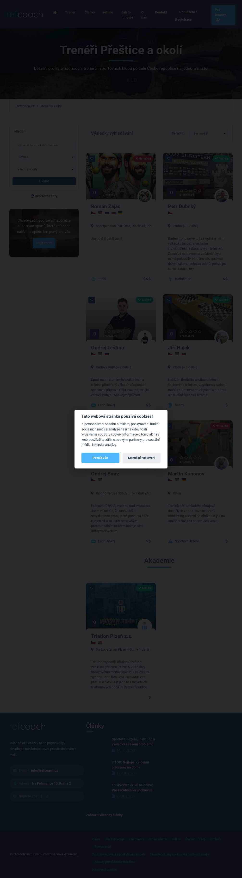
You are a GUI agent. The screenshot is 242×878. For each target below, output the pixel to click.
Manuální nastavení (141, 458)
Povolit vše (100, 458)
